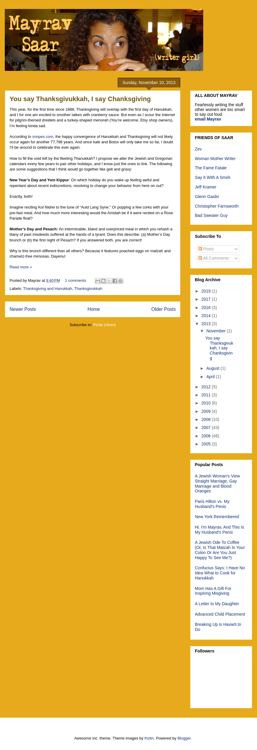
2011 (206, 395)
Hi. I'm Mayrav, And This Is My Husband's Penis (219, 530)
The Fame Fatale (211, 167)
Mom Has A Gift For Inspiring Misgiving (213, 591)
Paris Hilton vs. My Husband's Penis (212, 504)
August (213, 368)
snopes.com (42, 136)
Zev (198, 149)
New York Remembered (217, 516)
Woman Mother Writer (215, 158)
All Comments (213, 258)
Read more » (21, 267)
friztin (149, 738)
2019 (206, 291)
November (216, 330)
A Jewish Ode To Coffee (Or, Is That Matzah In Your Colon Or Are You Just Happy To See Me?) (220, 550)
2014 (206, 315)
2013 (206, 323)
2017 (206, 299)
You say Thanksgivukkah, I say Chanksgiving (80, 99)
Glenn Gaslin (207, 196)
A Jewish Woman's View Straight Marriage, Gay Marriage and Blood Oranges (217, 483)
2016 (206, 307)
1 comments (75, 280)
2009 (206, 411)
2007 (206, 427)
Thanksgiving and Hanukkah (47, 288)
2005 (206, 444)
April (211, 376)
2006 (206, 435)
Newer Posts (23, 309)
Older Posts (164, 309)
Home (94, 309)
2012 (206, 386)
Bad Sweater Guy (211, 215)
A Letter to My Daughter (217, 603)
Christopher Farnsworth (216, 206)
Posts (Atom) (104, 324)
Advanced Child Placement (220, 614)
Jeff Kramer (205, 187)
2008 (206, 419)
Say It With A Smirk (212, 177)
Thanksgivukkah (88, 288)
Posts (206, 249)
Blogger (184, 738)
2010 (206, 403)
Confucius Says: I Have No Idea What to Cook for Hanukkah (220, 572)
